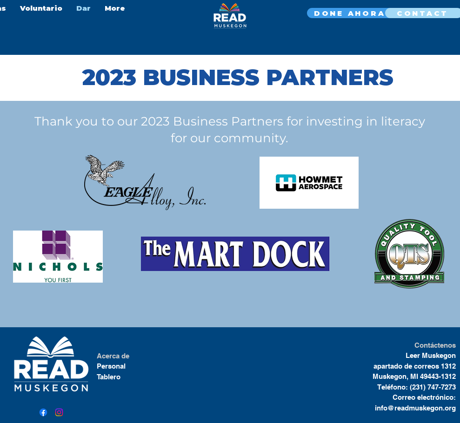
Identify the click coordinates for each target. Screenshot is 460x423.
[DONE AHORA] (350, 13)
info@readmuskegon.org (415, 408)
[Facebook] (43, 412)
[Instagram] (59, 412)
